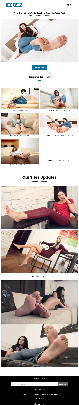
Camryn (48, 136)
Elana (30, 16)
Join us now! (39, 68)
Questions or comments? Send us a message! (39, 394)
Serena (50, 110)
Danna (11, 110)
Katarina (50, 161)
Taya (54, 136)
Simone (11, 165)
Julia (11, 136)
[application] (39, 40)
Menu (68, 5)
